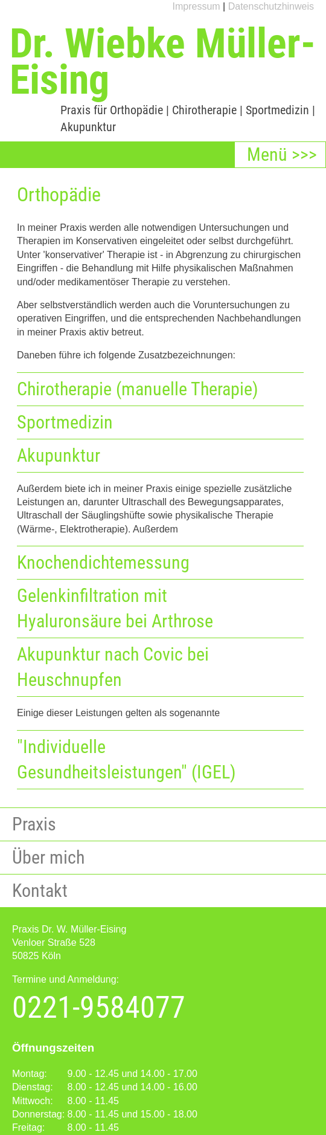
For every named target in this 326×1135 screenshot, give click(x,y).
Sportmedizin (277, 110)
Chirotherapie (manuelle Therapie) (137, 388)
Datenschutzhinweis (271, 6)
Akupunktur (88, 127)
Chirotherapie (204, 110)
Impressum (196, 6)
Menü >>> (282, 154)
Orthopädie (136, 110)
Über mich (48, 857)
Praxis (34, 824)
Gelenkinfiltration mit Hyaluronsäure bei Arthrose (115, 608)
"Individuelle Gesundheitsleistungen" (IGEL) (126, 759)
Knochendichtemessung (103, 562)
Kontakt (40, 890)
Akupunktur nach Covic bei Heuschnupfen (113, 667)
